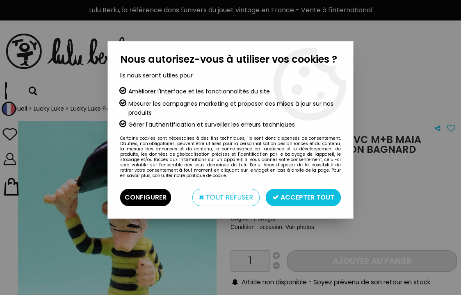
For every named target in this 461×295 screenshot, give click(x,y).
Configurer (146, 197)
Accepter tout (303, 197)
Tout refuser (226, 197)
